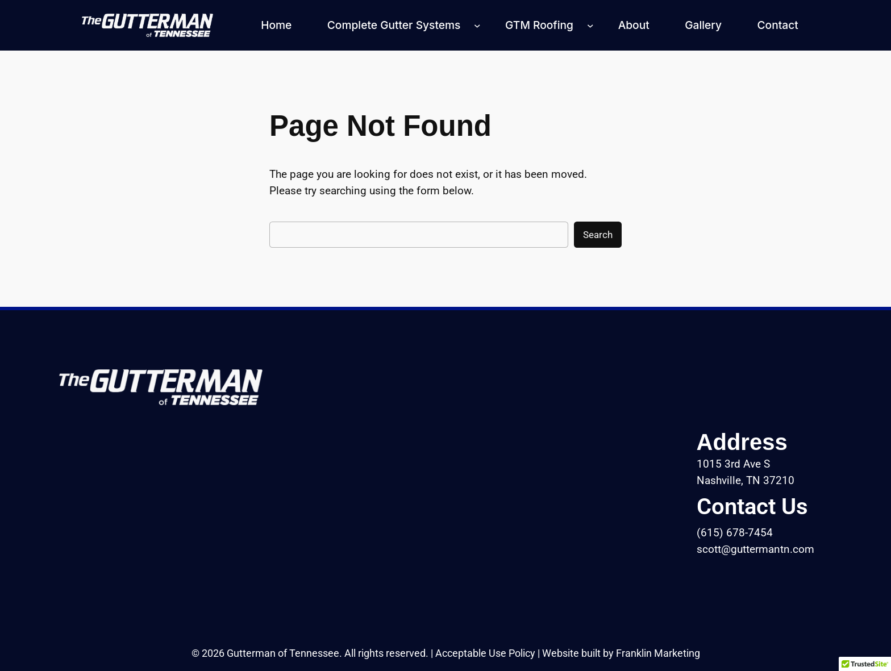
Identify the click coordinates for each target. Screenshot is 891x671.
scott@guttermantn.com (755, 549)
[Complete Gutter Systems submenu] (477, 25)
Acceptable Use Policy (485, 653)
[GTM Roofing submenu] (590, 25)
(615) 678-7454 (735, 532)
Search (598, 234)
